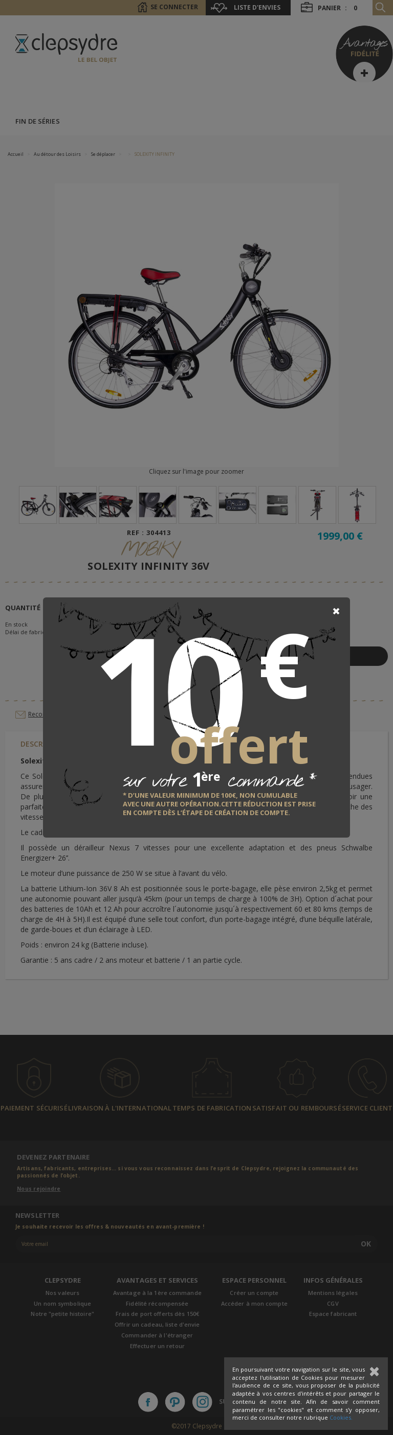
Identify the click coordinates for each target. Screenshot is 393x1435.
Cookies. (341, 1417)
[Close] (336, 611)
